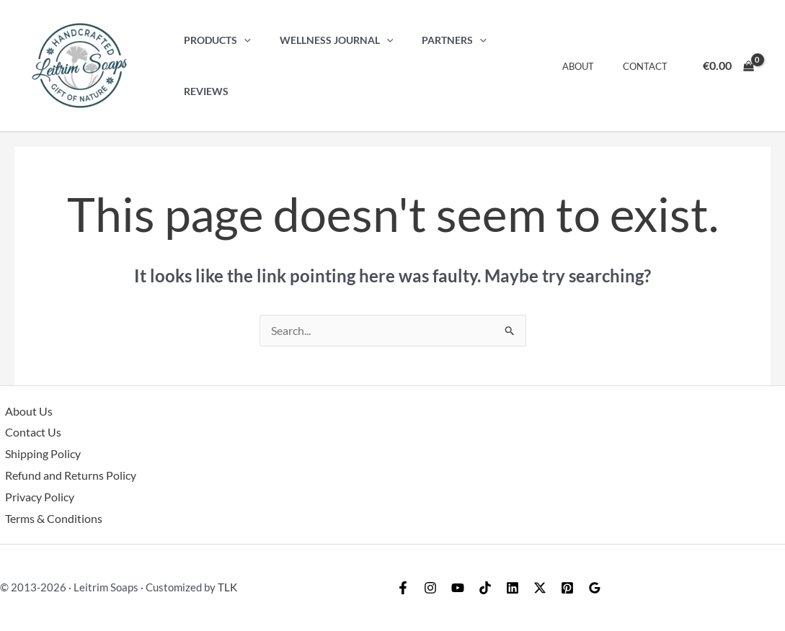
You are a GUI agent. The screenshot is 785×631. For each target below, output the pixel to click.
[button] (240, 66)
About (593, 66)
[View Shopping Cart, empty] (728, 65)
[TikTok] (510, 587)
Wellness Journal (324, 66)
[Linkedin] (545, 587)
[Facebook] (406, 587)
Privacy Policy (34, 497)
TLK (227, 587)
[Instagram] (441, 587)
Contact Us (28, 432)
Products (213, 66)
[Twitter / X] (579, 587)
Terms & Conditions (48, 518)
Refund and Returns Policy (65, 476)
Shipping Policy (38, 454)
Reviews (509, 66)
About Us (24, 412)
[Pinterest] (614, 587)
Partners (434, 66)
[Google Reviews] (648, 587)
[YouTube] (475, 587)
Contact (650, 66)
